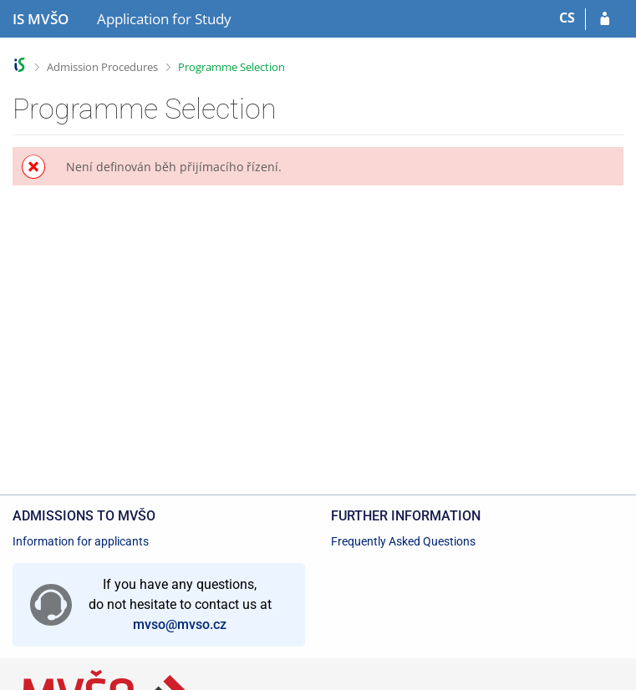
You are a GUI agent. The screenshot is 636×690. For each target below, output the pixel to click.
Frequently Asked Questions (403, 541)
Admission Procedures (102, 66)
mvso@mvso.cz (179, 624)
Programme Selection (231, 66)
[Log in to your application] (604, 19)
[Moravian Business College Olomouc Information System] (41, 19)
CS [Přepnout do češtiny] (567, 17)
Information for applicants (81, 541)
